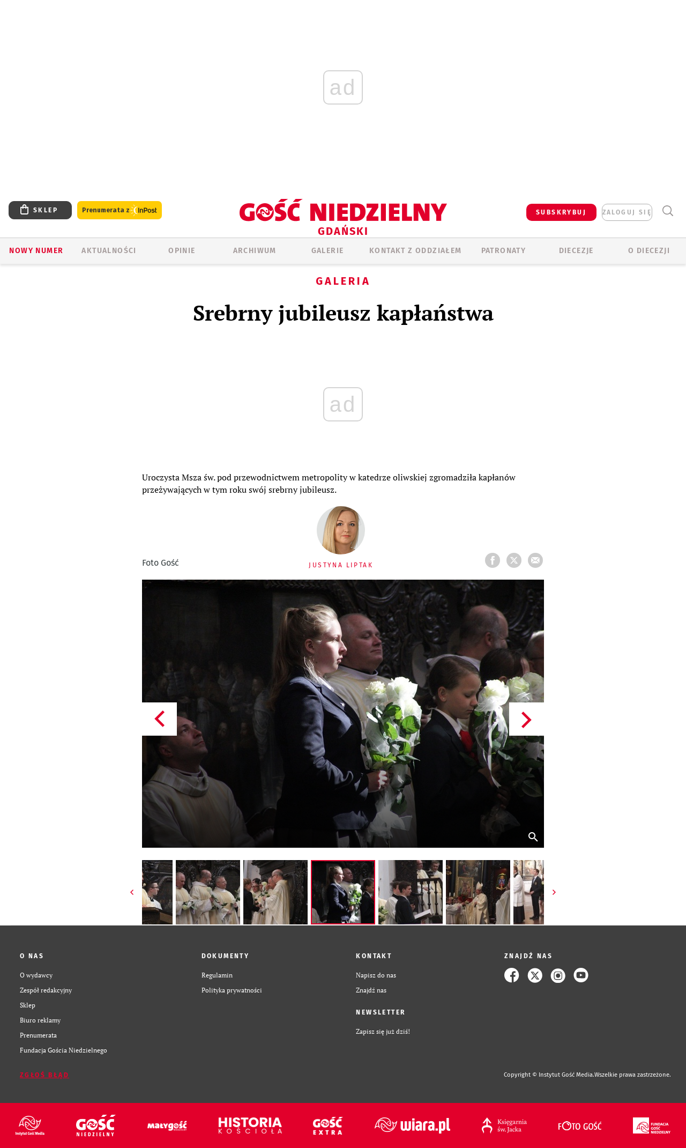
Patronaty (503, 250)
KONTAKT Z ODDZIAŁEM (415, 250)
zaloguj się (627, 212)
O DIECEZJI (649, 250)
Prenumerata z (119, 210)
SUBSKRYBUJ (561, 212)
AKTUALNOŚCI (108, 250)
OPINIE (181, 250)
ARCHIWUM (255, 250)
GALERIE (327, 250)
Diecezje (576, 250)
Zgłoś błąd (44, 1075)
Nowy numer (36, 250)
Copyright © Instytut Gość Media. (549, 1074)
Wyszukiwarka (667, 211)
